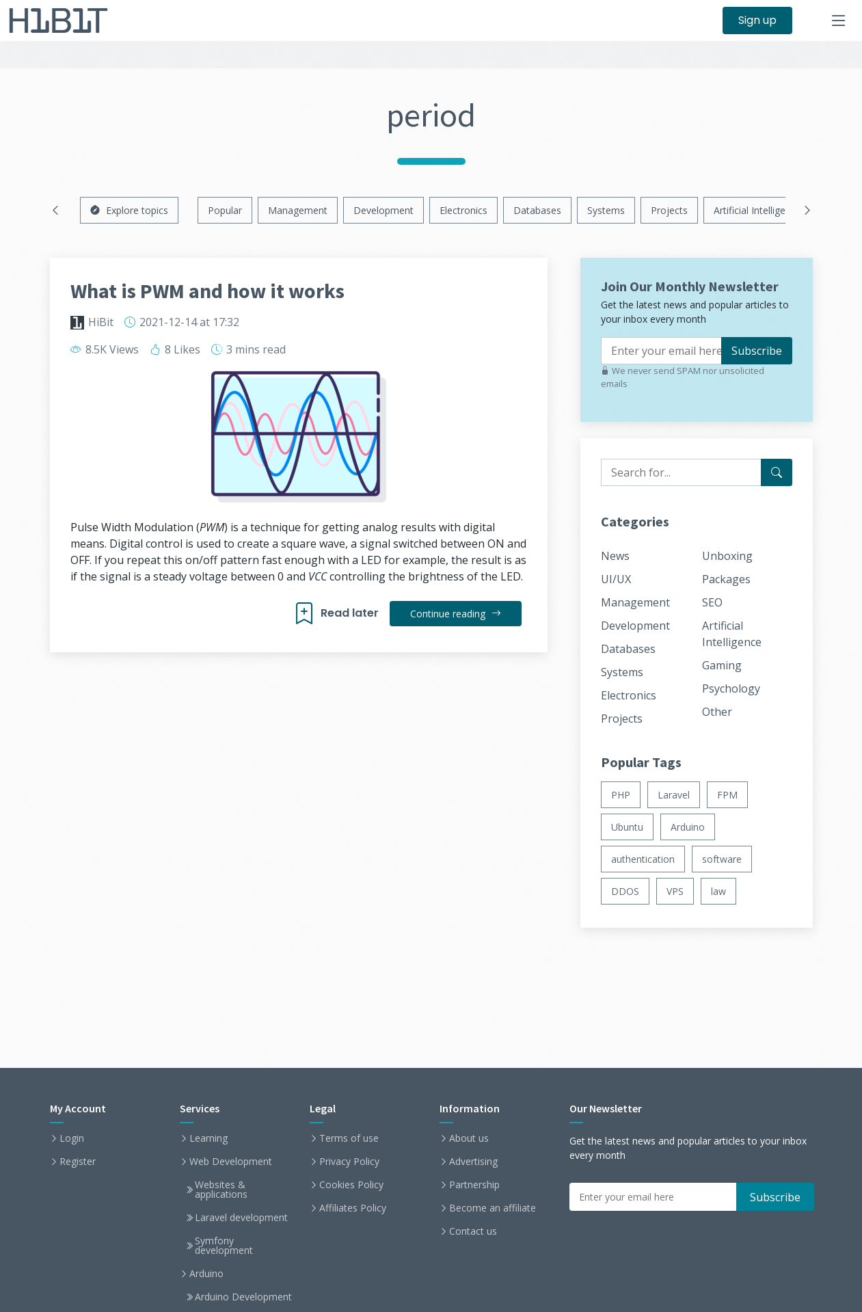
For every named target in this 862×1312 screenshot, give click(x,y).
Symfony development (224, 1245)
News (615, 555)
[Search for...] (776, 472)
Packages (726, 579)
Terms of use (349, 1138)
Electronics (463, 210)
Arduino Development (243, 1297)
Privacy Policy (349, 1161)
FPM (727, 794)
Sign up (757, 20)
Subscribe (756, 350)
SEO (712, 602)
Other (717, 711)
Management (297, 210)
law (718, 891)
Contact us (473, 1231)
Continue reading (455, 613)
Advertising (473, 1161)
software (722, 859)
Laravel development (241, 1217)
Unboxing (727, 555)
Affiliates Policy (352, 1208)
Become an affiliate (492, 1208)
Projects (669, 210)
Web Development (230, 1161)
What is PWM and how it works (207, 291)
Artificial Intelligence (757, 210)
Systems (606, 210)
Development (383, 210)
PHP (620, 794)
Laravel (674, 794)
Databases (537, 210)
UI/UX (616, 579)
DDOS (625, 891)
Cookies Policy (351, 1185)
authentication (643, 859)
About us (469, 1138)
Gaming (722, 665)
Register (77, 1161)
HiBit (100, 322)
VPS (675, 891)
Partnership (474, 1185)
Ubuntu (627, 826)
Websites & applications (221, 1189)
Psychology (731, 688)
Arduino (688, 826)
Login (71, 1138)
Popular (225, 210)
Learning (208, 1138)
